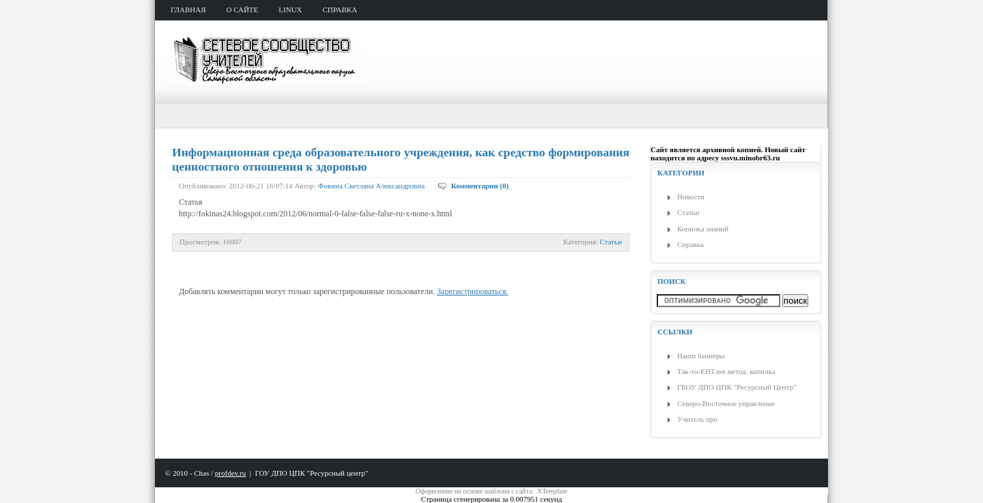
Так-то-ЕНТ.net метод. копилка (726, 371)
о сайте (243, 9)
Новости (690, 196)
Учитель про (697, 419)
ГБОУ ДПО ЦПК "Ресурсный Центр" (736, 387)
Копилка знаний (702, 229)
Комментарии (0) (480, 186)
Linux (290, 9)
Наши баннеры (701, 355)
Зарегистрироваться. (472, 291)
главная (188, 9)
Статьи (611, 242)
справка (340, 9)
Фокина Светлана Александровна (371, 186)
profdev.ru (230, 473)
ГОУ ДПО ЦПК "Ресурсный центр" (311, 473)
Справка (690, 244)
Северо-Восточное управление (726, 403)
